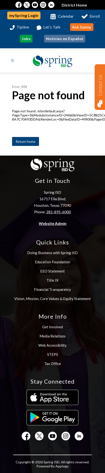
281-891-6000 (58, 211)
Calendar (66, 16)
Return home (25, 141)
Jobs (26, 38)
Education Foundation (52, 262)
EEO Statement (52, 271)
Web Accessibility (52, 345)
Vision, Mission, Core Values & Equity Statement (52, 298)
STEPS (52, 354)
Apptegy (62, 466)
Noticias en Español (64, 38)
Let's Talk (51, 27)
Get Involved (52, 327)
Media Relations (52, 336)
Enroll (95, 16)
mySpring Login (24, 15)
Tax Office (52, 363)
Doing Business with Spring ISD (52, 253)
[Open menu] (12, 60)
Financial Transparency (52, 289)
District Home (74, 5)
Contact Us (100, 85)
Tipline (23, 27)
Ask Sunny (82, 27)
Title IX (52, 280)
